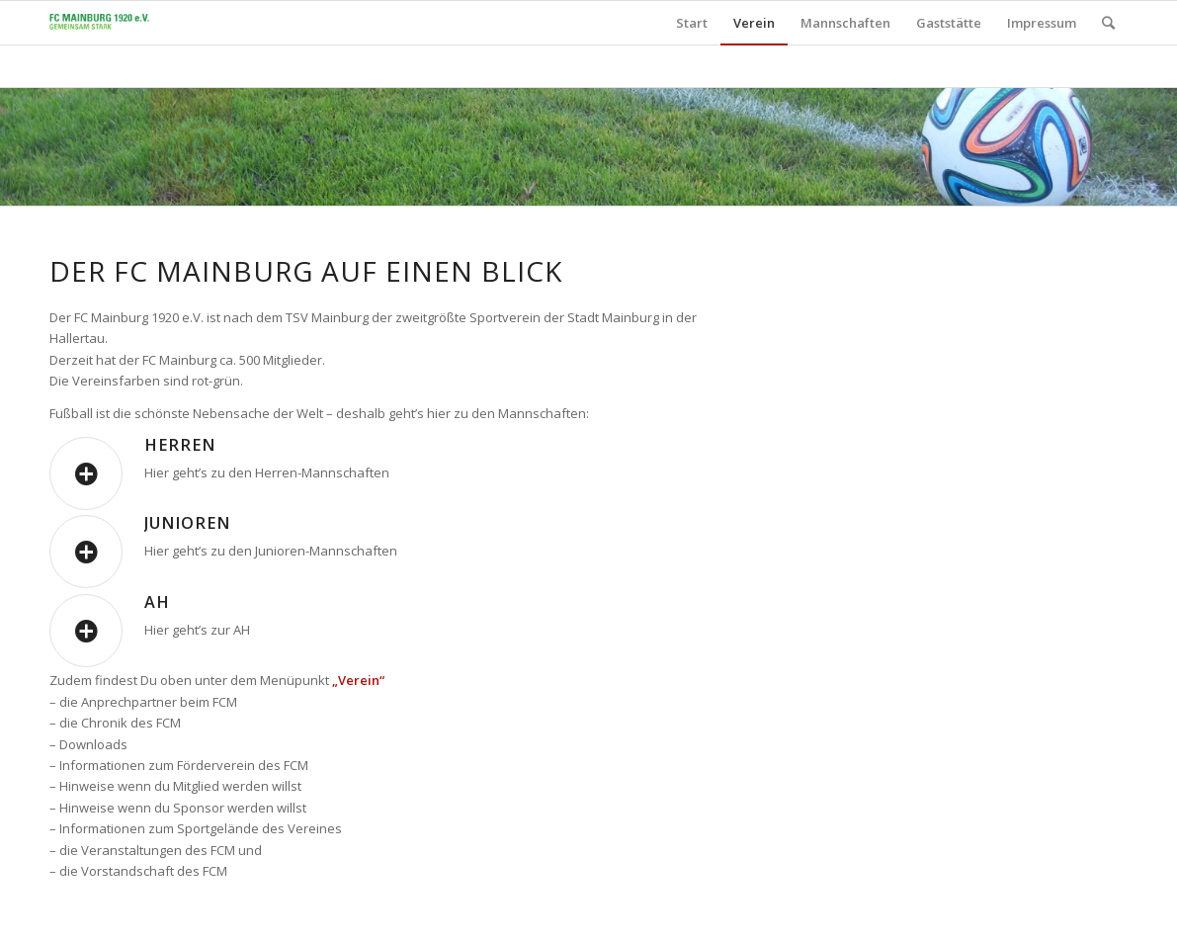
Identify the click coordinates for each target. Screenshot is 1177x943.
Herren (179, 445)
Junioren (187, 523)
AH (157, 602)
